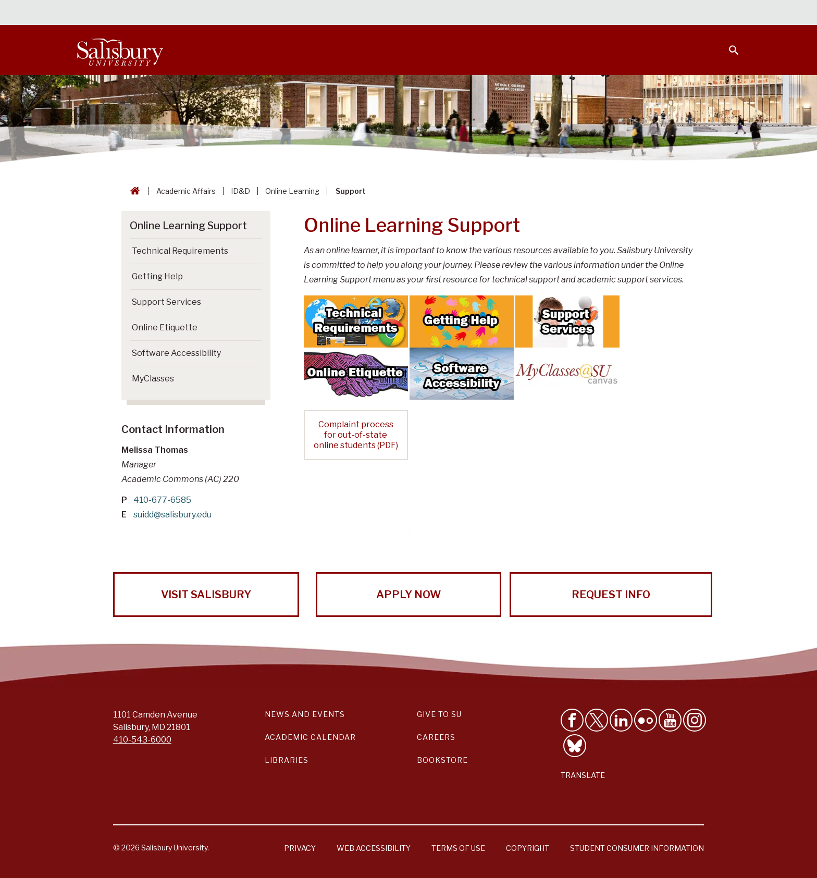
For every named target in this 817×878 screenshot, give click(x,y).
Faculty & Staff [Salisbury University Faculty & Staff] (564, 13)
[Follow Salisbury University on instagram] (694, 720)
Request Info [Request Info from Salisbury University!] (611, 594)
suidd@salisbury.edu (172, 515)
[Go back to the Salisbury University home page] (132, 191)
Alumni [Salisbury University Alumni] (669, 13)
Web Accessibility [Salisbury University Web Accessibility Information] (374, 848)
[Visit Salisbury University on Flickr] (645, 720)
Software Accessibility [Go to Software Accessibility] (176, 353)
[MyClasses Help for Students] (567, 373)
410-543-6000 (142, 740)
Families (624, 13)
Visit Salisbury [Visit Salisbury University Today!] (206, 594)
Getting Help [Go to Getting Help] (157, 276)
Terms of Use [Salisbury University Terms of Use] (458, 848)
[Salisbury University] (119, 50)
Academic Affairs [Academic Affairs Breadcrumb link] (186, 191)
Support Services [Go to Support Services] (166, 302)
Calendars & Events (428, 13)
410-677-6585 (162, 500)
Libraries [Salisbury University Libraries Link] (286, 760)
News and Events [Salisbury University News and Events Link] (305, 714)
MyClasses (153, 379)
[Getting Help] (462, 320)
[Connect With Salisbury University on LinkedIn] (621, 720)
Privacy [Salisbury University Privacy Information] (300, 848)
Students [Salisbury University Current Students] (501, 13)
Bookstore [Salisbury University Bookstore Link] (442, 760)
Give (719, 13)
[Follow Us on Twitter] (596, 720)
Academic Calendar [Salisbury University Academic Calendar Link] (310, 737)
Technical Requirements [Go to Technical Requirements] (180, 251)
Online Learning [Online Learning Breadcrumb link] (292, 191)
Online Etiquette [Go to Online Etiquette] (164, 327)
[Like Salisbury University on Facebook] (572, 720)
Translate (583, 775)
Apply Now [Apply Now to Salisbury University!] (408, 594)
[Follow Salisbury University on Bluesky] (574, 745)
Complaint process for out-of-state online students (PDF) (356, 434)
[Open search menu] (727, 43)
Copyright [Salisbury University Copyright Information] (527, 848)
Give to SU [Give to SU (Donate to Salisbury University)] (439, 714)
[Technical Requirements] (356, 320)
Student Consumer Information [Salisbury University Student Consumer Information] (637, 848)
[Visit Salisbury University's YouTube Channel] (670, 720)
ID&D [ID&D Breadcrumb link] (240, 191)
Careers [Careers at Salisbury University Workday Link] (436, 737)
